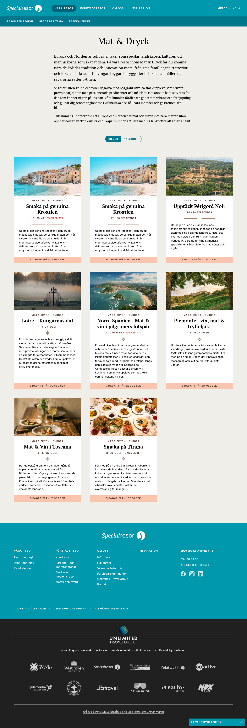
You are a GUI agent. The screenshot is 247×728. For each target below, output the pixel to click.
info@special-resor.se (194, 564)
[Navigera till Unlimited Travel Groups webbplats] (123, 635)
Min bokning (227, 8)
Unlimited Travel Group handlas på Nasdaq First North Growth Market (123, 711)
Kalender (131, 139)
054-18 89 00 (189, 559)
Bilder (113, 139)
